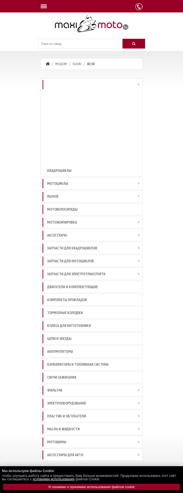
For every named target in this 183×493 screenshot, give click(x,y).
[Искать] (133, 44)
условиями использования (54, 479)
